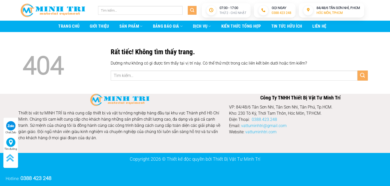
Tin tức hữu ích (286, 26)
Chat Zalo (10, 127)
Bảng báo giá (168, 26)
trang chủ (68, 26)
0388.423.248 (264, 119)
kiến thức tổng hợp (241, 26)
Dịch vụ (202, 26)
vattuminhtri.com (261, 131)
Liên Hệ (319, 26)
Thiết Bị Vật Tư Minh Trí (236, 159)
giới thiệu (99, 26)
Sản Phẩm (131, 26)
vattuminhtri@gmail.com (264, 125)
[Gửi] (192, 10)
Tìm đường (10, 144)
